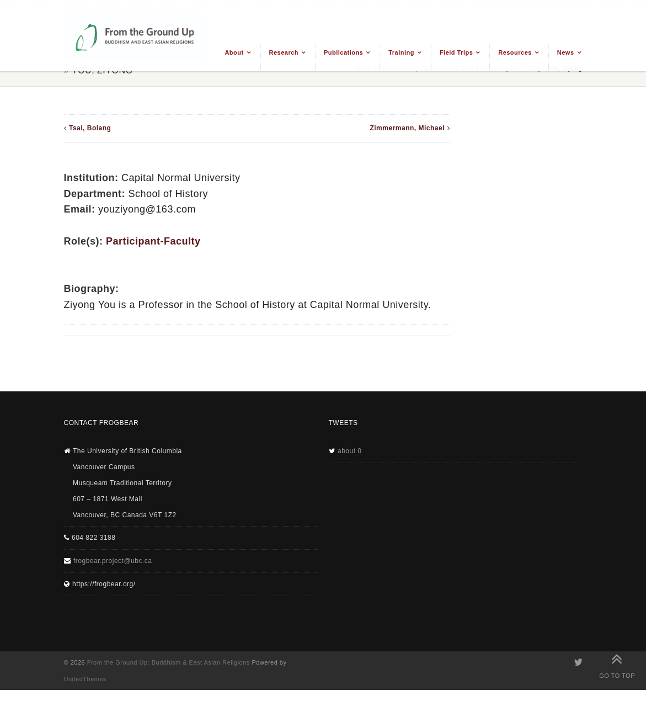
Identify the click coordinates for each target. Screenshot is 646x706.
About (234, 52)
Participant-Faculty (153, 241)
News (565, 52)
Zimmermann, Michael (407, 128)
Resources (515, 52)
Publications (343, 52)
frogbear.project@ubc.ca (112, 561)
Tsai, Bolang (90, 128)
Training (401, 52)
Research (283, 52)
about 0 (350, 451)
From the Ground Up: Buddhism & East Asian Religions (168, 662)
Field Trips (456, 52)
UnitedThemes (85, 679)
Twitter (578, 662)
